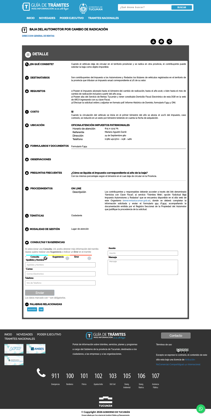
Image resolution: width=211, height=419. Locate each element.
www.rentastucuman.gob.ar (136, 200)
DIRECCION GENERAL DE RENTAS (38, 36)
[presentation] (130, 281)
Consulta (37, 255)
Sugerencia (59, 255)
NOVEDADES (47, 18)
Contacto (176, 335)
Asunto (112, 248)
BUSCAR (181, 7)
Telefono (29, 278)
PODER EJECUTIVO (72, 18)
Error (81, 255)
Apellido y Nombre (35, 260)
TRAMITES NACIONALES (103, 18)
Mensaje (113, 257)
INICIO (31, 18)
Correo (29, 269)
